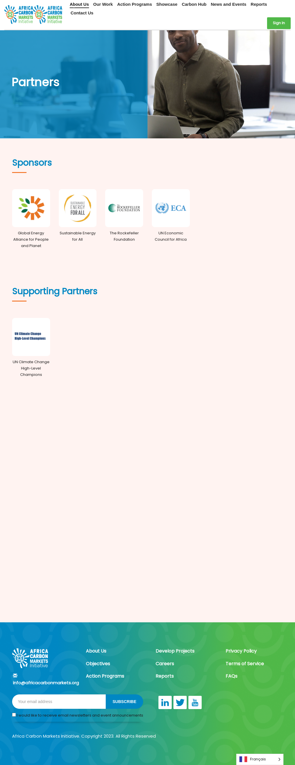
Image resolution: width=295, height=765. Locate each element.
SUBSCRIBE (124, 701)
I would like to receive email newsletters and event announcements (77, 715)
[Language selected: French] (259, 759)
